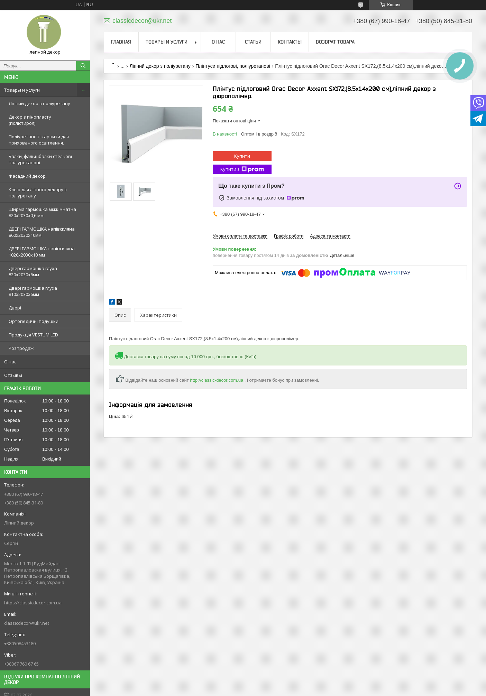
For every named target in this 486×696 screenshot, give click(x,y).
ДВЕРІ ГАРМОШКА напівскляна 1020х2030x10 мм (42, 251)
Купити (242, 156)
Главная (121, 42)
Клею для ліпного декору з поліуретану (38, 192)
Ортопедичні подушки (33, 321)
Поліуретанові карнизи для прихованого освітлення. (39, 139)
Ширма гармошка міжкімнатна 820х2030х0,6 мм (42, 212)
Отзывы (13, 375)
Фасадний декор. (28, 176)
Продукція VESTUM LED (33, 335)
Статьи (253, 42)
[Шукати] (83, 66)
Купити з (242, 169)
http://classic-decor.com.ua (216, 380)
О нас (10, 362)
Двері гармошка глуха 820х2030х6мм (33, 271)
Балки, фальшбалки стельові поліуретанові (40, 159)
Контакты (290, 42)
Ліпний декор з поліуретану (39, 103)
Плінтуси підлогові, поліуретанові (232, 66)
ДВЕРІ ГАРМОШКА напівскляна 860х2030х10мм (42, 232)
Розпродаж (21, 348)
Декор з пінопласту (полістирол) (30, 120)
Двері (15, 308)
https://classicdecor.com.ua (33, 603)
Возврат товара (335, 42)
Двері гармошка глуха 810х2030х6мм (33, 291)
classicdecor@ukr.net (26, 623)
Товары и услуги (22, 90)
